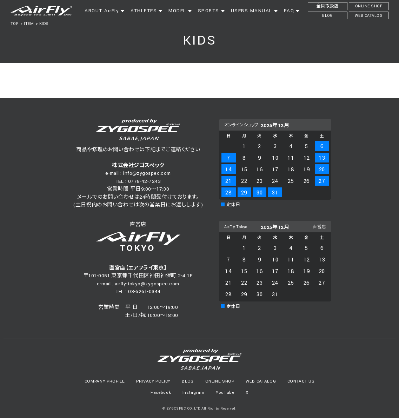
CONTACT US (301, 381)
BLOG (188, 381)
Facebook (161, 393)
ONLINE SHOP (219, 381)
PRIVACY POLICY (153, 381)
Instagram (193, 393)
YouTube (225, 393)
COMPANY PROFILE (105, 381)
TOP (14, 23)
